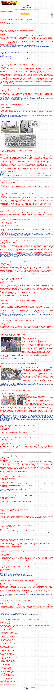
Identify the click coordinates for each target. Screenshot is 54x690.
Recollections (16, 9)
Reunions (20, 9)
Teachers (26, 9)
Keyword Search (37, 9)
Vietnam (30, 9)
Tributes (28, 9)
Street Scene (22, 9)
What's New (33, 9)
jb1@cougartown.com (33, 687)
